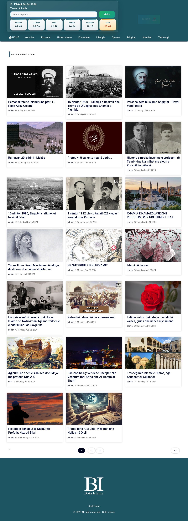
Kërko (107, 14)
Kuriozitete (83, 37)
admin (11, 110)
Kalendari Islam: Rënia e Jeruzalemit (91, 317)
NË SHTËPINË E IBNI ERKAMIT (88, 265)
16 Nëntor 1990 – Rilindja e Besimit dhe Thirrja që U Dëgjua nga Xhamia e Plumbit (94, 105)
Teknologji (163, 37)
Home (14, 54)
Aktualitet (29, 37)
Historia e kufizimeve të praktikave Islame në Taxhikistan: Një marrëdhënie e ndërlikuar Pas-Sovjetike (34, 321)
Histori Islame (64, 37)
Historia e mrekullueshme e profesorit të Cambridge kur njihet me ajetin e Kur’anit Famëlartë (153, 161)
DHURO (149, 17)
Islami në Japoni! (138, 265)
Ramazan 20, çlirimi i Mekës (26, 157)
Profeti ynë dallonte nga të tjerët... (90, 157)
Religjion (131, 37)
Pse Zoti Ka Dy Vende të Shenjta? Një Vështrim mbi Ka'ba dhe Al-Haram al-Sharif (92, 376)
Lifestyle (100, 37)
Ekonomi (45, 37)
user (10, 382)
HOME (14, 37)
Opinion (116, 37)
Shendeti (146, 37)
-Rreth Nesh (94, 506)
